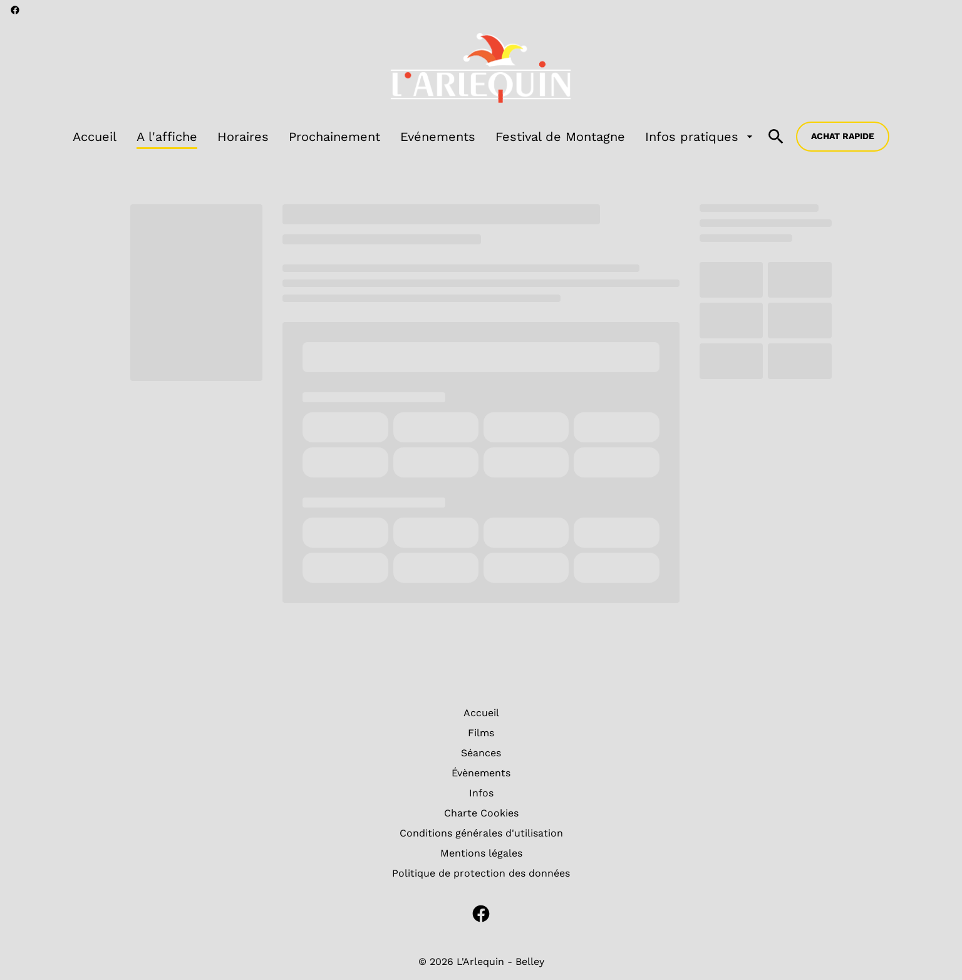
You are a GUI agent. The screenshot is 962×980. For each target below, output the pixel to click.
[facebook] (15, 10)
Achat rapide (842, 136)
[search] (776, 137)
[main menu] (414, 136)
